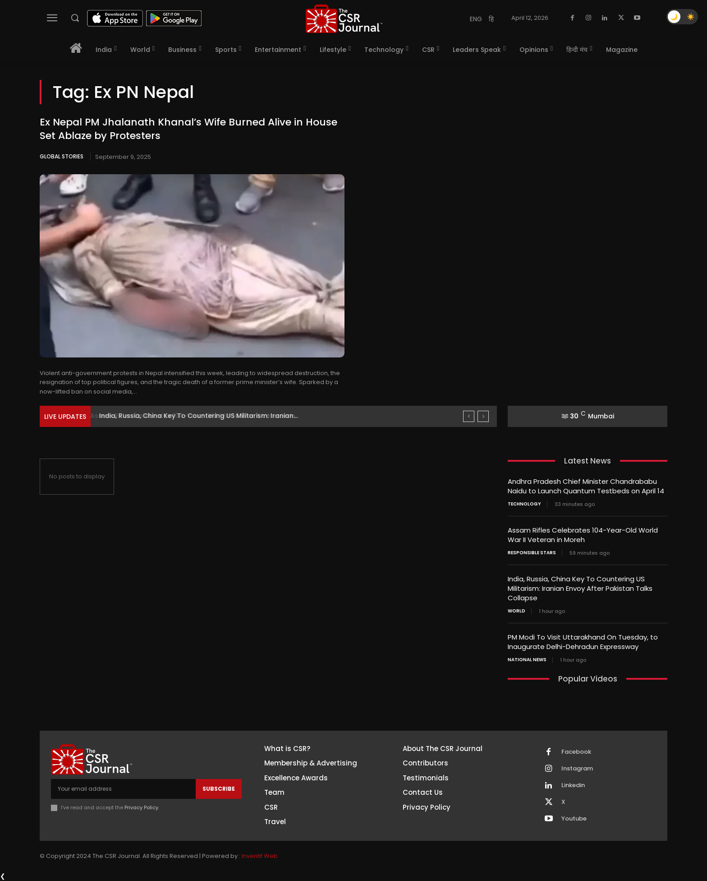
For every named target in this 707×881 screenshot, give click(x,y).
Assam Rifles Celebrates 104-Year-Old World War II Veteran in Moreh (583, 534)
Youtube (574, 819)
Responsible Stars (532, 553)
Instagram (577, 769)
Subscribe (218, 789)
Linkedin (573, 785)
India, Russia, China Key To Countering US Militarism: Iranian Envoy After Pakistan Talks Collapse (580, 588)
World (516, 611)
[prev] (468, 416)
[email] (123, 789)
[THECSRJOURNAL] (344, 19)
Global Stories (61, 156)
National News (527, 660)
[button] (75, 17)
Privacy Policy (141, 807)
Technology (524, 504)
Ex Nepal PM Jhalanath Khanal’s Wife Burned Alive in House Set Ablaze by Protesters (188, 129)
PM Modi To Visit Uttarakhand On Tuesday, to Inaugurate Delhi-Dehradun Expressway (583, 641)
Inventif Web (260, 856)
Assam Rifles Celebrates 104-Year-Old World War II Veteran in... (202, 415)
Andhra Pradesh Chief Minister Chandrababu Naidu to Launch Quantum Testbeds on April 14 (586, 486)
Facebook (576, 752)
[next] (483, 416)
